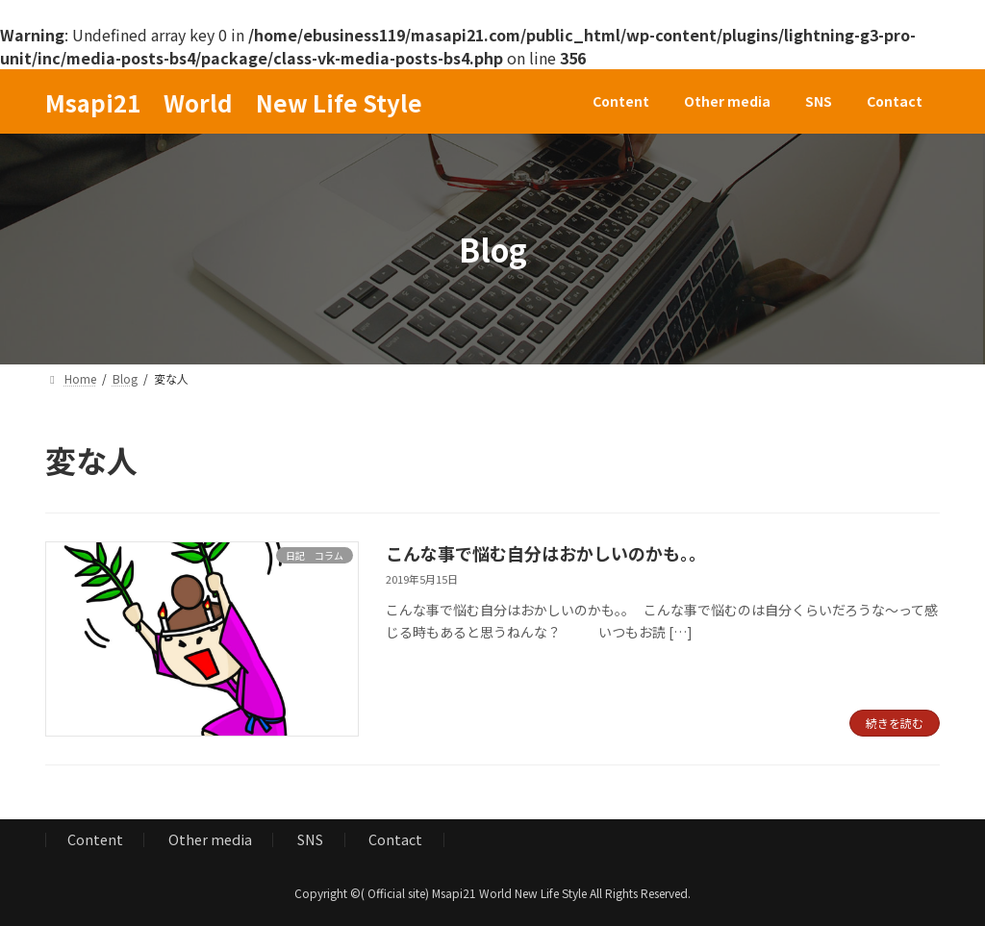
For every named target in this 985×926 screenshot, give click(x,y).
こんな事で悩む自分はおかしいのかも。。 (546, 552)
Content (95, 839)
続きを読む (894, 722)
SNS (310, 839)
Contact (395, 839)
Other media (210, 839)
